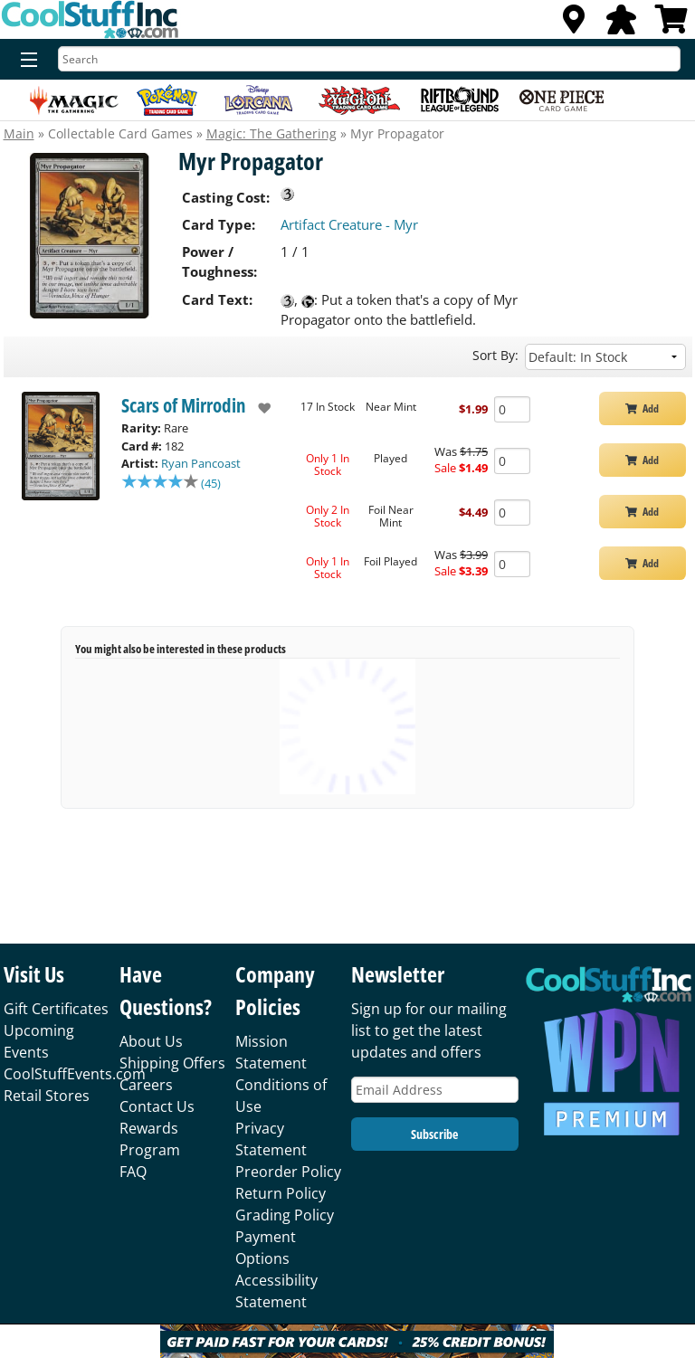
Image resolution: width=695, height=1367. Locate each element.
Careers (146, 1085)
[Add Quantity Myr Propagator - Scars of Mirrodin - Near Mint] (512, 409)
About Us (151, 1041)
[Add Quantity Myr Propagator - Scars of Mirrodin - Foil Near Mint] (512, 512)
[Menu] (25, 60)
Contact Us (157, 1106)
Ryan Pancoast (201, 463)
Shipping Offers (172, 1063)
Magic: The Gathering (271, 133)
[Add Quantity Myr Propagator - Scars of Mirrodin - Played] (512, 461)
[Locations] (574, 24)
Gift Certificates (56, 1009)
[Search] (369, 58)
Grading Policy (284, 1215)
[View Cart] (671, 24)
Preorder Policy (288, 1172)
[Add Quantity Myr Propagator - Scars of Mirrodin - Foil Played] (512, 564)
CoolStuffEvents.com (75, 1074)
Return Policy (280, 1193)
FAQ (133, 1172)
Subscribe (434, 1134)
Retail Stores (47, 1096)
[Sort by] (605, 357)
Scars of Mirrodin (183, 405)
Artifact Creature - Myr (349, 224)
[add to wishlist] (258, 408)
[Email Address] (435, 1090)
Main (19, 133)
